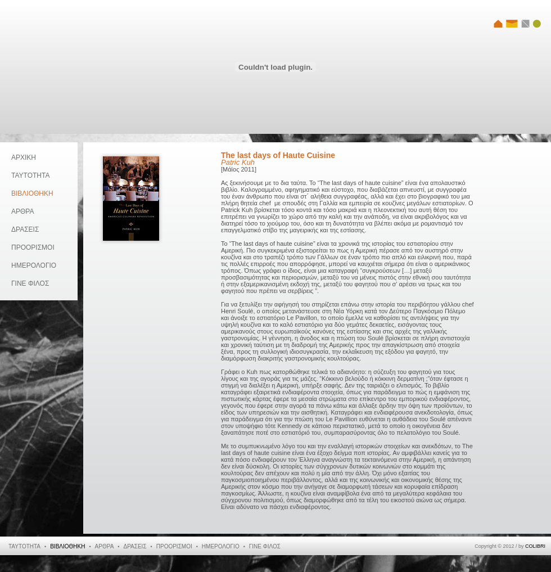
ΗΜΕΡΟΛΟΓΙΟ (33, 265)
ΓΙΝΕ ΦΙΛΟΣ (30, 283)
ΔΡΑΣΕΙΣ (25, 229)
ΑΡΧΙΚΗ (23, 157)
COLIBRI (535, 546)
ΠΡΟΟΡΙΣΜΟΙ (33, 247)
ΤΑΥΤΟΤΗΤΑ (30, 175)
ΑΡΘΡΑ (22, 211)
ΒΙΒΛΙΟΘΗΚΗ (32, 193)
